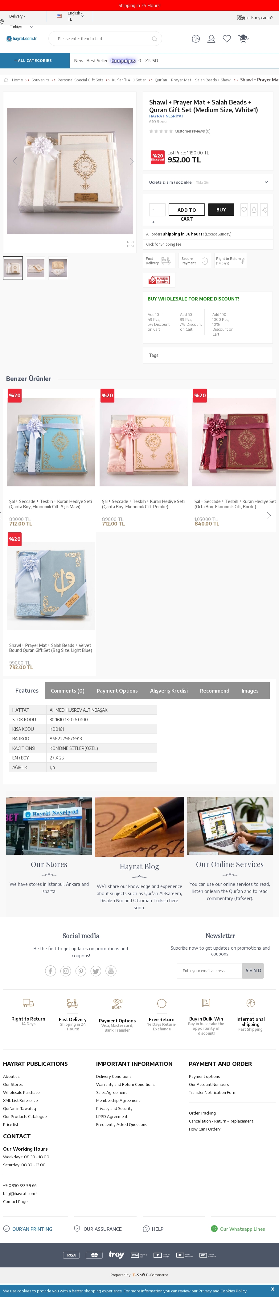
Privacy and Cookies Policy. (223, 1290)
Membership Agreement (118, 1100)
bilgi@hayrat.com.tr (21, 1193)
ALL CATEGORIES (35, 60)
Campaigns (123, 60)
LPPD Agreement (111, 1116)
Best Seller (97, 60)
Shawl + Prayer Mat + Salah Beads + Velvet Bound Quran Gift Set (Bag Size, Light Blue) (50, 648)
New (79, 60)
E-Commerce (157, 1275)
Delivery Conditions (113, 1076)
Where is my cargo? (256, 17)
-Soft (139, 1275)
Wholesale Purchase (21, 1092)
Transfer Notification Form (212, 1092)
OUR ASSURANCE (103, 1229)
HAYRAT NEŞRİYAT (166, 116)
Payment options (204, 1076)
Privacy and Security (114, 1108)
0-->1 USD (148, 60)
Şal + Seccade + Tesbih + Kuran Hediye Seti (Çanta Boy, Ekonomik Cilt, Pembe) (143, 504)
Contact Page (15, 1201)
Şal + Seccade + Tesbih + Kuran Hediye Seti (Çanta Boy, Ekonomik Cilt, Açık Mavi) (50, 504)
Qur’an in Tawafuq (19, 1108)
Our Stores (13, 1084)
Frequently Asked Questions (121, 1124)
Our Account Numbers (209, 1084)
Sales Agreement (111, 1092)
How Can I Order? (204, 1129)
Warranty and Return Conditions (125, 1084)
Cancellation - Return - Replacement (221, 1121)
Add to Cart (187, 211)
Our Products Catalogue (25, 1116)
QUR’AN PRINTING (32, 1229)
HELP (157, 1229)
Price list (10, 1124)
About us (11, 1076)
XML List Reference (20, 1100)
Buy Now (221, 211)
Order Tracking (202, 1113)
